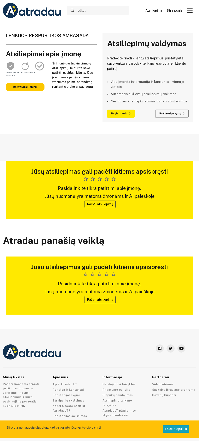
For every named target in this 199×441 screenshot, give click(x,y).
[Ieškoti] (98, 10)
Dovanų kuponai (164, 395)
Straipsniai (175, 10)
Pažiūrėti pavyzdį (171, 113)
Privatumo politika (116, 389)
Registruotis (121, 113)
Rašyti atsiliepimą (25, 86)
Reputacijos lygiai (66, 395)
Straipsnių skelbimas (68, 400)
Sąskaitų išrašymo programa (173, 389)
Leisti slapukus (176, 429)
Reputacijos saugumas (70, 416)
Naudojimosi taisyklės (119, 384)
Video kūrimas (163, 384)
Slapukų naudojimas (117, 395)
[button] (190, 10)
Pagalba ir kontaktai (68, 389)
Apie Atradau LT (65, 384)
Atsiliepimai (154, 10)
